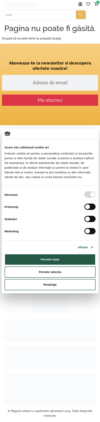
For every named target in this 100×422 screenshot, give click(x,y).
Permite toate (50, 259)
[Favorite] (88, 4)
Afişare (83, 247)
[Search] (92, 14)
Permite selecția (50, 272)
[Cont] (80, 4)
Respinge (50, 284)
